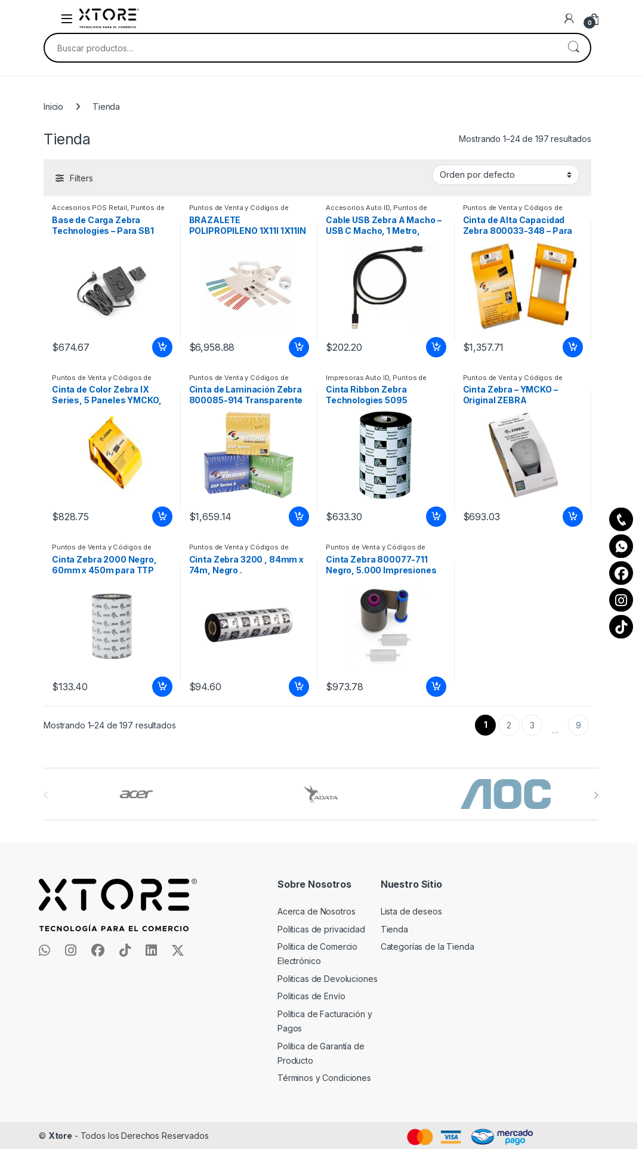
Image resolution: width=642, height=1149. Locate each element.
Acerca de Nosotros (316, 911)
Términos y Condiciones (324, 1078)
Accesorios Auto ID (358, 207)
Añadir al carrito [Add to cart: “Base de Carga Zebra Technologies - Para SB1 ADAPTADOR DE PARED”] (162, 347)
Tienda (394, 929)
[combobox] (301, 47)
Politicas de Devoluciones (327, 979)
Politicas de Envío (311, 996)
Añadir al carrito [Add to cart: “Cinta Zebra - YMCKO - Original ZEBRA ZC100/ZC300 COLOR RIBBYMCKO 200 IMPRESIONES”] (573, 516)
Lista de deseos (411, 911)
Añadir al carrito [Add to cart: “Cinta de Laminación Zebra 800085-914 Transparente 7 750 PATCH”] (299, 516)
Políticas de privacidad (321, 929)
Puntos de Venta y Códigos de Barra (108, 211)
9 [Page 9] (578, 725)
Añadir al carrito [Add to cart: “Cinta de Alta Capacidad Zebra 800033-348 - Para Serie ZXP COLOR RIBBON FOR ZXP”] (573, 347)
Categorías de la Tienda (427, 946)
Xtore (60, 1136)
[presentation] (595, 795)
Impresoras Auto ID (357, 377)
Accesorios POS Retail (89, 207)
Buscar (573, 47)
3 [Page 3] (532, 725)
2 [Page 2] (509, 725)
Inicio (53, 106)
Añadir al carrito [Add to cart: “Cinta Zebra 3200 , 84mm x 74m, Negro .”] (299, 687)
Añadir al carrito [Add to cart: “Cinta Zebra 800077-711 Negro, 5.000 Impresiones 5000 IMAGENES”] (436, 687)
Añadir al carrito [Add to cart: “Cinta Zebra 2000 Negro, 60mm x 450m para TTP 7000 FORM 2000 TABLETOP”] (162, 687)
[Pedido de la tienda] (505, 175)
